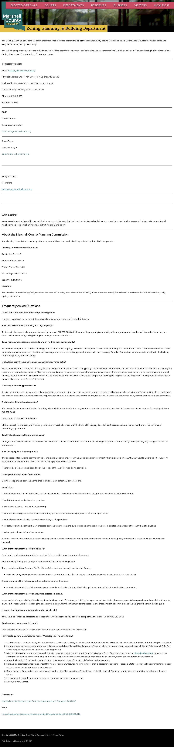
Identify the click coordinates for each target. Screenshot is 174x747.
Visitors (140, 5)
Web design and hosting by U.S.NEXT (17, 741)
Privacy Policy (58, 735)
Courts (50, 5)
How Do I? (161, 5)
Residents (98, 5)
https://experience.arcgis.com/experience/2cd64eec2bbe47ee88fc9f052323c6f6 (41, 714)
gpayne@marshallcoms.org (15, 154)
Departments (73, 5)
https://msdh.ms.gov (143, 653)
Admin (48, 735)
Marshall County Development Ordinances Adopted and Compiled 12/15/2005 (39, 701)
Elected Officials (24, 5)
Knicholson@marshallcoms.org (17, 189)
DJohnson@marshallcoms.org (16, 131)
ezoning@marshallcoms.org (21, 70)
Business (120, 5)
